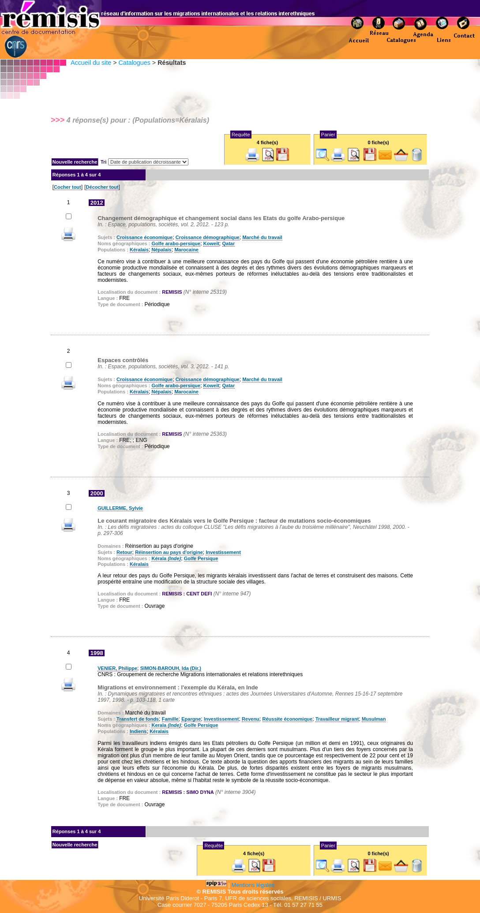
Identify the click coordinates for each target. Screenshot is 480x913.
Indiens (138, 731)
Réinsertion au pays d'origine (169, 552)
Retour (124, 552)
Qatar (228, 243)
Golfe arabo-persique (175, 243)
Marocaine (186, 249)
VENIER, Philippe (117, 668)
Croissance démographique (208, 237)
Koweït (211, 243)
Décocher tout (102, 187)
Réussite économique (287, 719)
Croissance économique (144, 237)
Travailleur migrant (337, 719)
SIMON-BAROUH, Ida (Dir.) (170, 668)
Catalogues (134, 62)
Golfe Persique (201, 558)
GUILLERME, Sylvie (120, 508)
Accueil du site (91, 62)
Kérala (166, 558)
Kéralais (139, 249)
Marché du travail (262, 237)
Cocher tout (67, 187)
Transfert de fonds (137, 719)
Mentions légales (253, 885)
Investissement (223, 552)
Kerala (166, 725)
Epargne (191, 719)
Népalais (161, 249)
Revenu (250, 719)
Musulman (374, 719)
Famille (170, 719)
